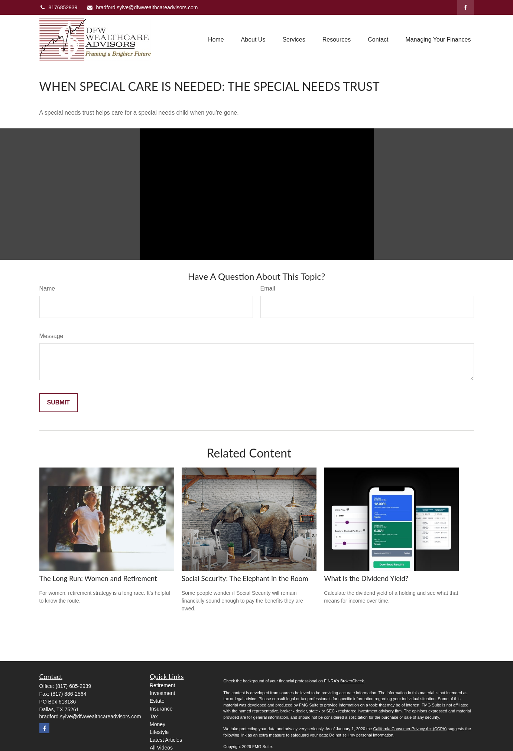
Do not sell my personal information (361, 735)
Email (267, 288)
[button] (216, 39)
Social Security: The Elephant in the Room (245, 578)
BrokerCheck (352, 681)
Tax (154, 716)
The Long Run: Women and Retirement (98, 578)
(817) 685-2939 (73, 686)
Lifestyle (159, 732)
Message (51, 336)
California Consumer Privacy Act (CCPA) (410, 729)
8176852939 (58, 7)
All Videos (161, 748)
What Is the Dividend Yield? (366, 578)
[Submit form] (58, 402)
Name (47, 288)
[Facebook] (465, 7)
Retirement (162, 685)
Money (157, 724)
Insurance (161, 709)
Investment (162, 693)
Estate (157, 701)
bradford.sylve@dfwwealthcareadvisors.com (142, 7)
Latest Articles (166, 740)
